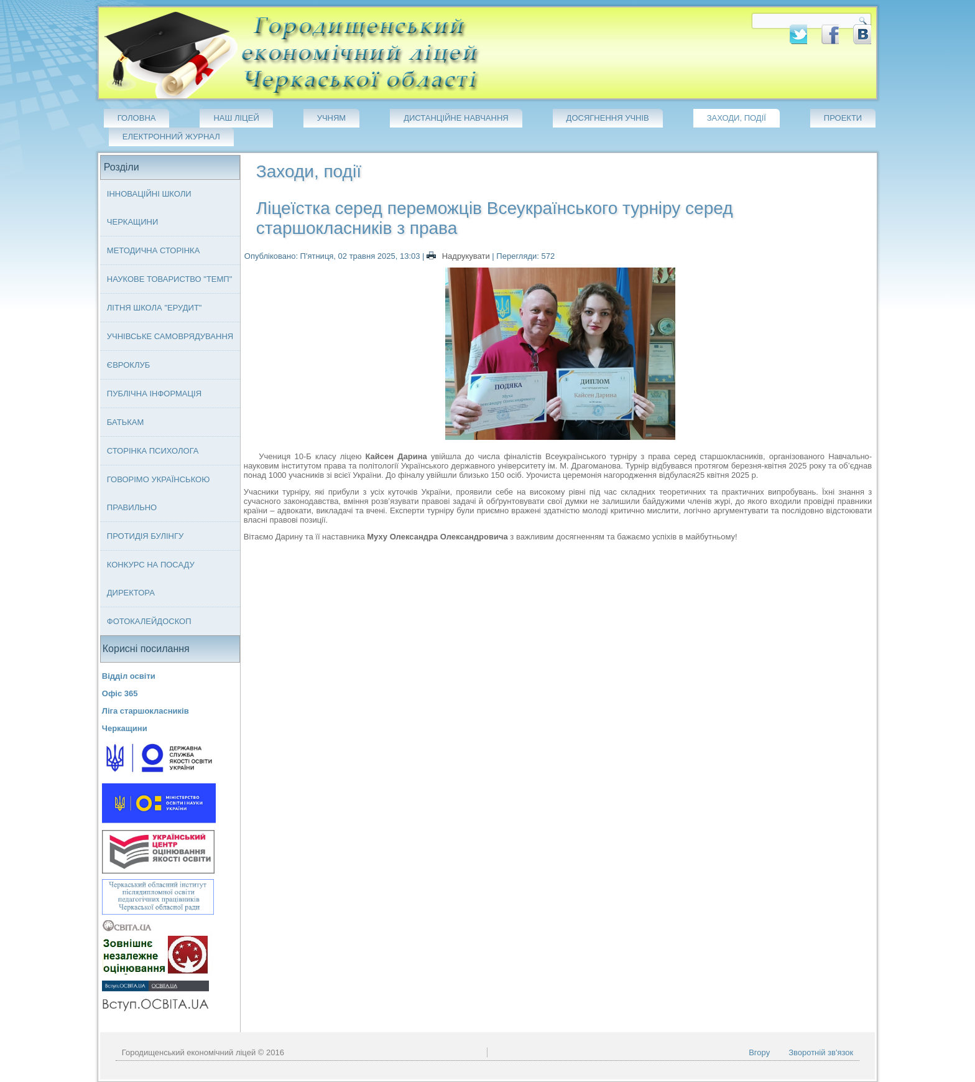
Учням (331, 118)
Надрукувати (459, 256)
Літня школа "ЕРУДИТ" (154, 307)
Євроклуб (128, 365)
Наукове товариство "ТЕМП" (170, 279)
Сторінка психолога (153, 450)
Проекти (843, 118)
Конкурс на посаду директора (151, 578)
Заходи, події (736, 118)
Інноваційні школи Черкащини (149, 207)
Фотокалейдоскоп (149, 621)
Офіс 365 (120, 693)
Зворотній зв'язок (820, 1052)
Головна (137, 118)
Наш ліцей (236, 118)
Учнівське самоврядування (170, 336)
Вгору (759, 1052)
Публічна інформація (154, 393)
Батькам (125, 422)
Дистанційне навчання (456, 118)
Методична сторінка (153, 250)
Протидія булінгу (145, 536)
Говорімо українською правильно (158, 493)
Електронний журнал (171, 136)
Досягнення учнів (607, 118)
